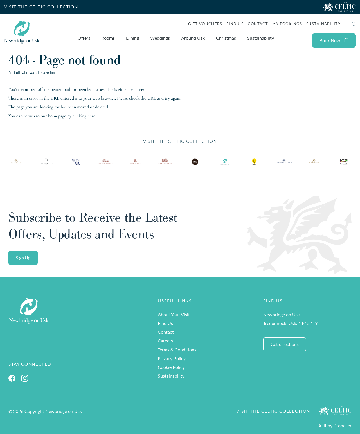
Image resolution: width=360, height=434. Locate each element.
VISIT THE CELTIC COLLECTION (41, 6)
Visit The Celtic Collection (273, 410)
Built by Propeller (334, 425)
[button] (354, 24)
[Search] (347, 24)
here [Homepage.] (91, 116)
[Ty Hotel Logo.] (16, 166)
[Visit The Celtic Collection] (339, 7)
